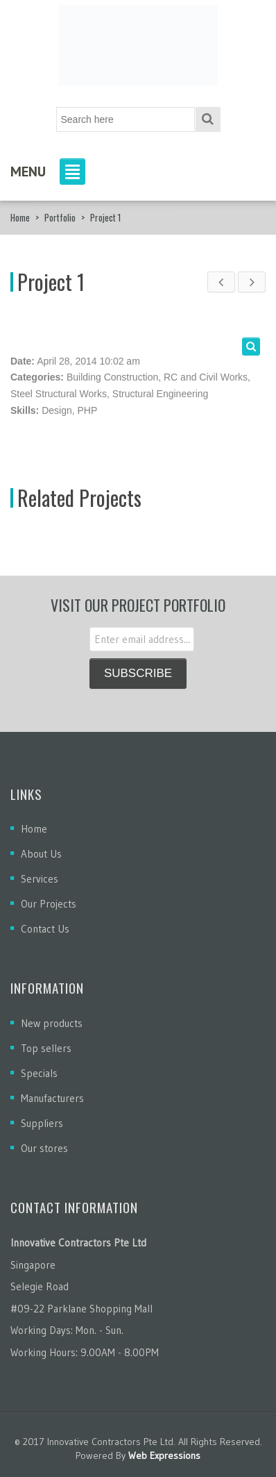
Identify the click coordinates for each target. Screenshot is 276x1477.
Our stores (44, 1148)
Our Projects (48, 903)
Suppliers (42, 1123)
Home (20, 217)
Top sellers (46, 1048)
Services (39, 878)
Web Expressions (164, 1455)
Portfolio (60, 217)
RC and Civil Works (206, 377)
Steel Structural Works (58, 393)
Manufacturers (52, 1098)
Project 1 (51, 281)
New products (52, 1023)
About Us (41, 853)
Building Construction (112, 377)
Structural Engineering (160, 393)
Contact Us (45, 928)
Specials (39, 1073)
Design (57, 410)
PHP (88, 410)
